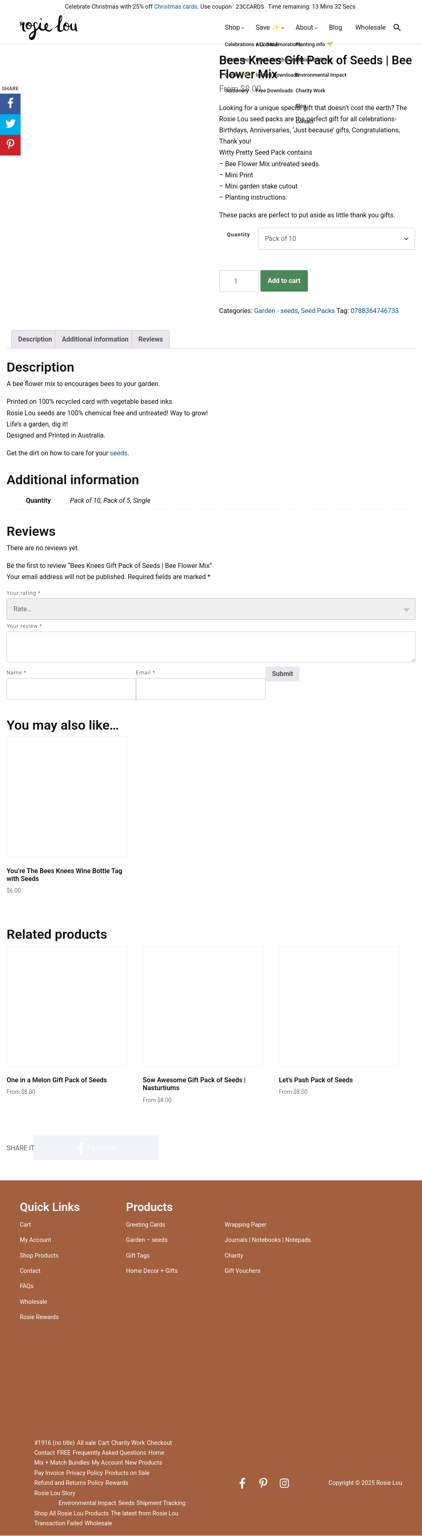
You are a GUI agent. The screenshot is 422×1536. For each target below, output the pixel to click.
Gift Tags (138, 1256)
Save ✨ (268, 28)
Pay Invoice (49, 1473)
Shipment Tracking (160, 1503)
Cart (25, 1225)
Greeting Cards (145, 1225)
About (304, 28)
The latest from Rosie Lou (144, 1513)
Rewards (117, 1483)
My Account (35, 1240)
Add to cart (283, 281)
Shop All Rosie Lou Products (71, 1513)
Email (145, 673)
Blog (335, 28)
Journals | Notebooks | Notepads (268, 1240)
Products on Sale (127, 1473)
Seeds (126, 1503)
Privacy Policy (84, 1473)
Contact (30, 1271)
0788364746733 (375, 311)
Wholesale (370, 28)
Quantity (238, 235)
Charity (234, 1256)
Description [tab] (35, 340)
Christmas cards (175, 7)
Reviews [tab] (150, 340)
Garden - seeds (276, 311)
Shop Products (39, 1256)
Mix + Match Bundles (61, 1463)
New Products (143, 1463)
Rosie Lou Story (54, 1493)
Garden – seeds (147, 1240)
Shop (232, 28)
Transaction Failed (58, 1523)
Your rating (23, 593)
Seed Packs (318, 311)
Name (16, 673)
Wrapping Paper (246, 1225)
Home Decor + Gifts (152, 1271)
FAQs (26, 1286)
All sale (86, 1443)
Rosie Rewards (39, 1317)
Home (156, 1453)
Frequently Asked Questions (109, 1453)
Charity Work (128, 1443)
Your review (24, 626)
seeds (119, 453)
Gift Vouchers (242, 1271)
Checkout (159, 1443)
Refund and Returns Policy (68, 1483)
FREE (63, 1453)
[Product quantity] (239, 281)
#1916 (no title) (54, 1443)
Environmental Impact (87, 1503)
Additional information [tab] (95, 340)
